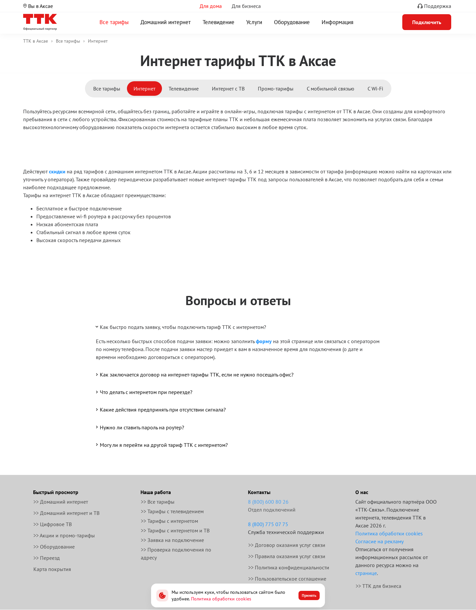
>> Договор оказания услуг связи (286, 545)
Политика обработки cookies (389, 533)
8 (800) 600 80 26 (268, 501)
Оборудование (292, 22)
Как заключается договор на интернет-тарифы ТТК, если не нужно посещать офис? (194, 374)
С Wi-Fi (375, 88)
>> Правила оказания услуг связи (286, 556)
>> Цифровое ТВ (52, 524)
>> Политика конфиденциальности (288, 567)
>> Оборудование (54, 546)
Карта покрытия (52, 569)
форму (264, 341)
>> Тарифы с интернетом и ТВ (175, 530)
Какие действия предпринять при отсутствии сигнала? (160, 409)
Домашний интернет (165, 22)
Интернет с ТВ (228, 88)
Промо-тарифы (276, 88)
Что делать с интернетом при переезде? (143, 392)
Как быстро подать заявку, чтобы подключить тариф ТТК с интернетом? (180, 326)
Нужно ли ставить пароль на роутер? (139, 427)
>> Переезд (46, 558)
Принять (309, 595)
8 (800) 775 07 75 (268, 524)
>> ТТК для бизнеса (378, 586)
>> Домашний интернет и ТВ (66, 513)
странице (366, 573)
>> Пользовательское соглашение (287, 578)
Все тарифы (114, 22)
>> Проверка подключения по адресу (176, 553)
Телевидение (218, 22)
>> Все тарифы (158, 501)
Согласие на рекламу (379, 541)
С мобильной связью (330, 88)
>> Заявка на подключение (172, 540)
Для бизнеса (246, 6)
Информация (337, 22)
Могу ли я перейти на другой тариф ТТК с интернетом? (161, 444)
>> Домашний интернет (60, 501)
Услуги (254, 22)
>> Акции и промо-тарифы (64, 535)
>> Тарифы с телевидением (172, 511)
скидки (57, 171)
